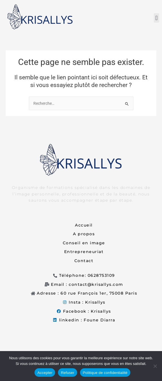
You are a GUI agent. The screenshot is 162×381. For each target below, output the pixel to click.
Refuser (67, 373)
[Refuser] (155, 366)
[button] (156, 18)
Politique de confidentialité (105, 373)
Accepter (44, 373)
